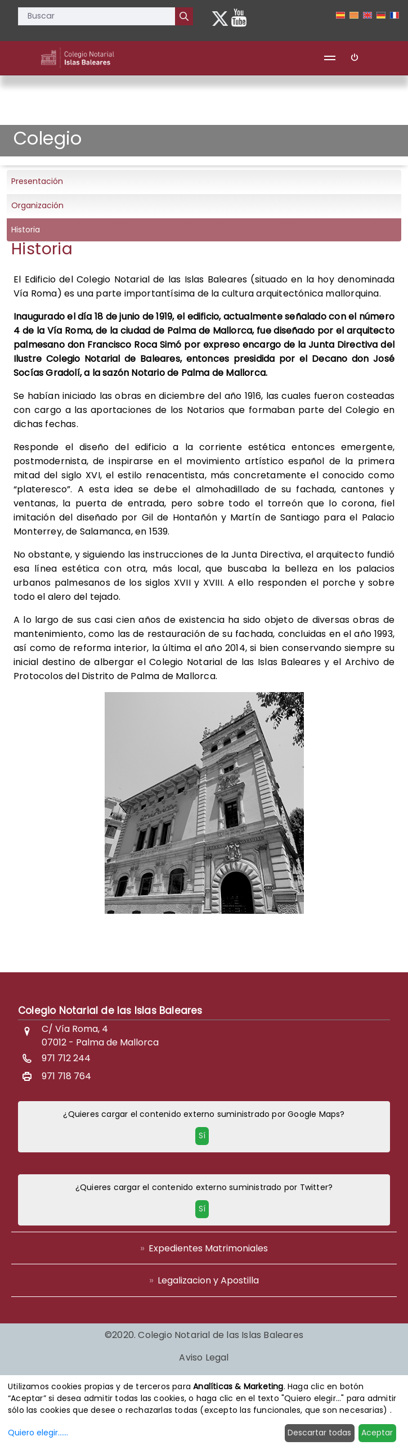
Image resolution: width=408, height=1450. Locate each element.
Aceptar (377, 1432)
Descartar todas (319, 1432)
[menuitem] (204, 1248)
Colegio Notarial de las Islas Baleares (110, 1010)
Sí (202, 1135)
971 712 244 (66, 1058)
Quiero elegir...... (38, 1432)
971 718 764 (66, 1076)
